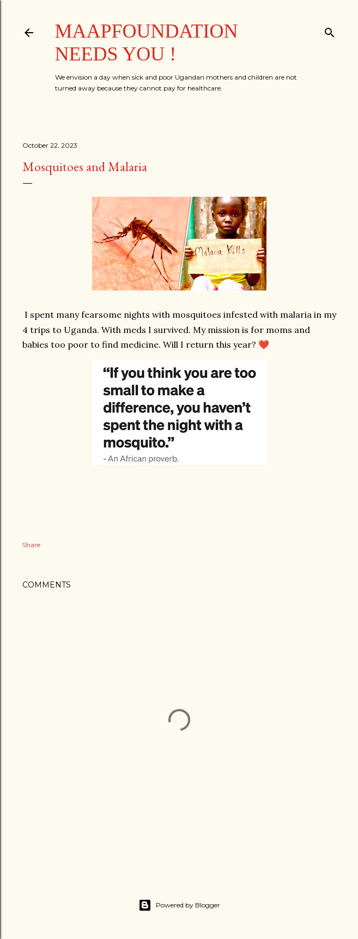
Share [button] (31, 545)
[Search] (329, 30)
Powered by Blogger (179, 905)
